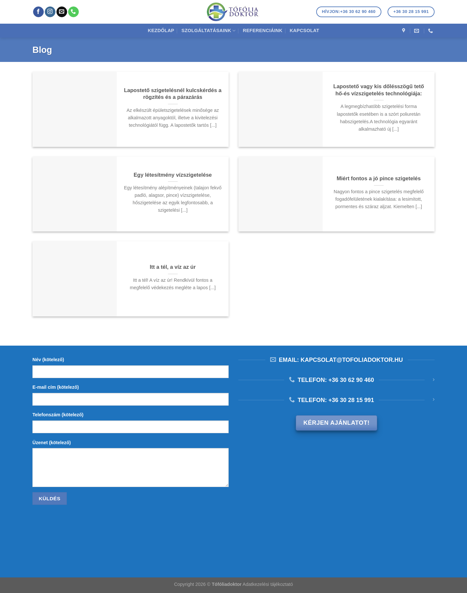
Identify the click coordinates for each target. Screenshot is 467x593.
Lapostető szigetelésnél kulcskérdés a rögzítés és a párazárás (173, 94)
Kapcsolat (304, 30)
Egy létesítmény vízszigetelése (173, 175)
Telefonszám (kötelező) (57, 414)
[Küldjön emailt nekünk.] (61, 12)
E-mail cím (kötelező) (55, 387)
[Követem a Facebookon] (38, 12)
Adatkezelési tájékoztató (268, 584)
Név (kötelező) (48, 359)
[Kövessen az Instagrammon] (50, 12)
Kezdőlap (161, 30)
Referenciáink (262, 30)
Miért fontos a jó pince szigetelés (379, 178)
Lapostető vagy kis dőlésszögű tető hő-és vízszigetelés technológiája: (378, 90)
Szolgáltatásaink (209, 31)
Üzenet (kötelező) (51, 442)
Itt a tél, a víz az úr (173, 267)
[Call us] (73, 12)
